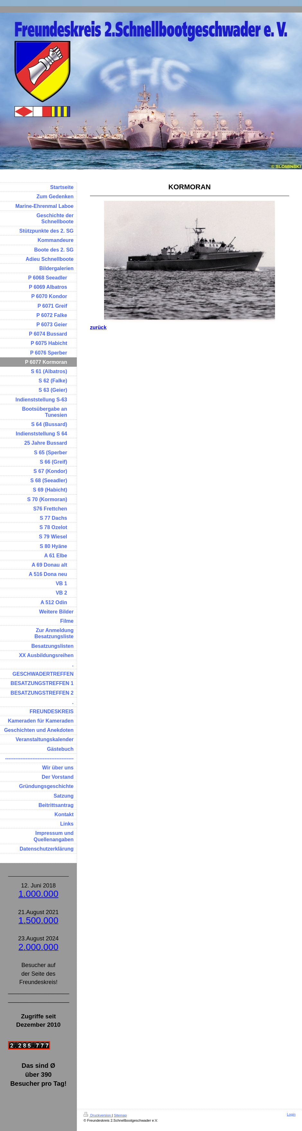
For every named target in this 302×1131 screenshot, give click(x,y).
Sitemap (120, 1115)
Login (291, 1114)
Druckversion (98, 1115)
